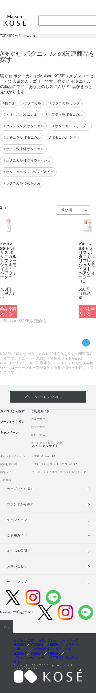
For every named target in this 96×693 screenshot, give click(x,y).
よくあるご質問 (24, 640)
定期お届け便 (8, 464)
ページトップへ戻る (48, 397)
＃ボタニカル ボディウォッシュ (26, 160)
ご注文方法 (38, 419)
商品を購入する (8, 311)
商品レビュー (8, 472)
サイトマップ (17, 582)
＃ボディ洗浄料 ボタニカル (23, 149)
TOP (3, 35)
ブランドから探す (12, 422)
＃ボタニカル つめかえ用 (21, 183)
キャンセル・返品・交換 (46, 442)
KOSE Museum (41, 456)
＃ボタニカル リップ (64, 103)
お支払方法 (38, 427)
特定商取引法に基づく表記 (52, 649)
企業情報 (20, 644)
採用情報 (37, 644)
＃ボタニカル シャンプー (70, 126)
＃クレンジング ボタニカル (23, 126)
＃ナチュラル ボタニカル (21, 137)
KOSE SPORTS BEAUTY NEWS (52, 464)
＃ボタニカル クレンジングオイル (28, 172)
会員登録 (5, 479)
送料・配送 (38, 434)
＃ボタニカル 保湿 (62, 137)
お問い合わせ (17, 566)
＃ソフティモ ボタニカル (64, 114)
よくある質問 (17, 551)
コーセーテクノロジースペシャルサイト (57, 472)
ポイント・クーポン (12, 456)
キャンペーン (9, 432)
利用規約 (54, 644)
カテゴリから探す (12, 411)
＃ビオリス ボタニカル (20, 114)
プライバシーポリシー (29, 657)
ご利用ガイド (40, 411)
